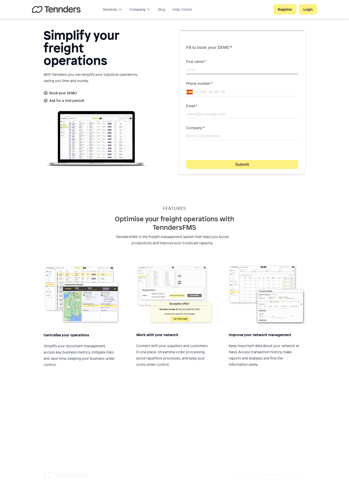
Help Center (182, 9)
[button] (112, 9)
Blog (161, 9)
